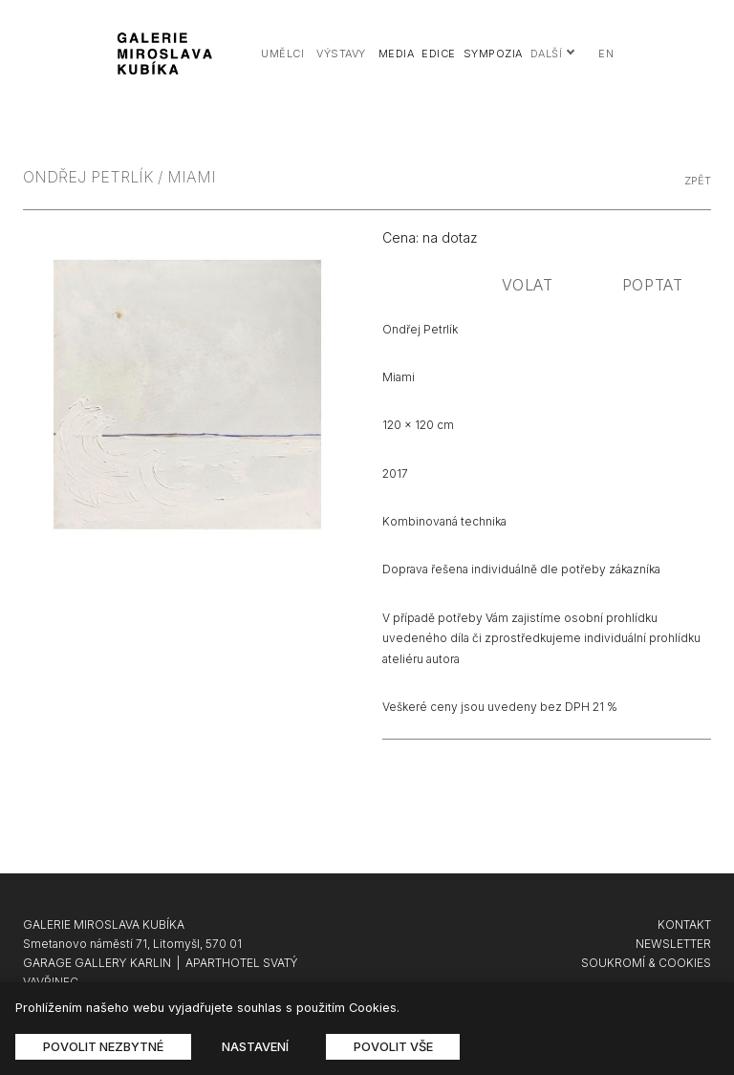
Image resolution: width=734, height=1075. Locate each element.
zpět (697, 180)
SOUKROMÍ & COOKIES (646, 963)
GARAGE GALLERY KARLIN (97, 963)
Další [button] (553, 53)
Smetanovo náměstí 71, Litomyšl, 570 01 (132, 943)
